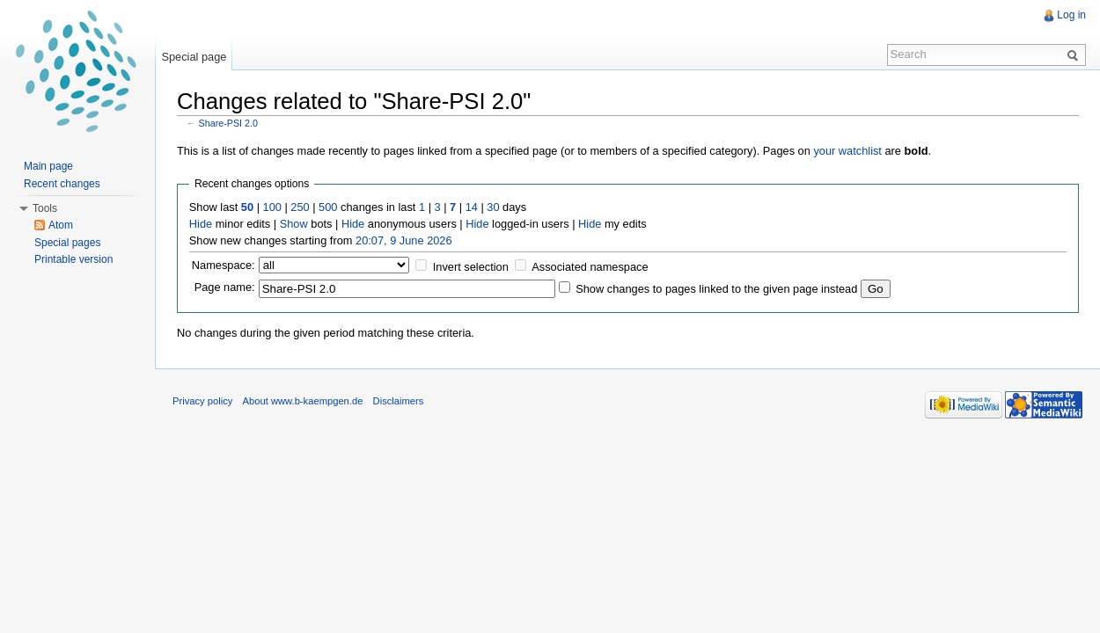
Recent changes (62, 184)
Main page (48, 166)
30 (493, 207)
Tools (45, 208)
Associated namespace (590, 266)
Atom (60, 225)
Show (294, 223)
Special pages (67, 242)
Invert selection (471, 266)
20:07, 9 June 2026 (404, 240)
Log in (1071, 15)
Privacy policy (202, 401)
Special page (193, 56)
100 (272, 207)
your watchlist (847, 150)
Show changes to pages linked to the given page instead (716, 288)
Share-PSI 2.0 (229, 123)
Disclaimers (398, 401)
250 (299, 207)
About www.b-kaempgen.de (303, 401)
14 (472, 207)
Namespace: (223, 265)
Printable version (73, 259)
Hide (200, 223)
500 (328, 207)
